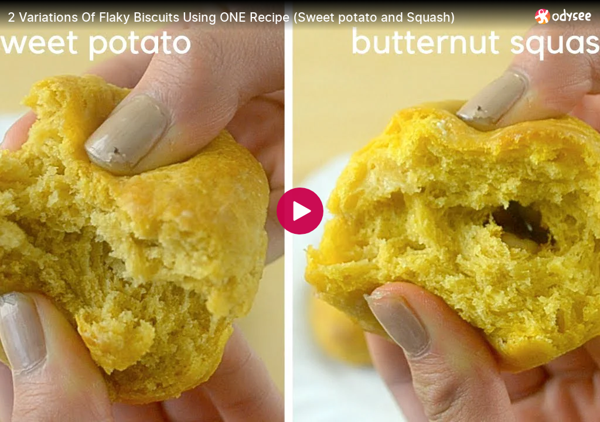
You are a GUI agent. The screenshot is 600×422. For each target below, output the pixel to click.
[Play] (300, 211)
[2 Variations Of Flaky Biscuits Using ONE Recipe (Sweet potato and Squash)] (267, 17)
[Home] (563, 16)
